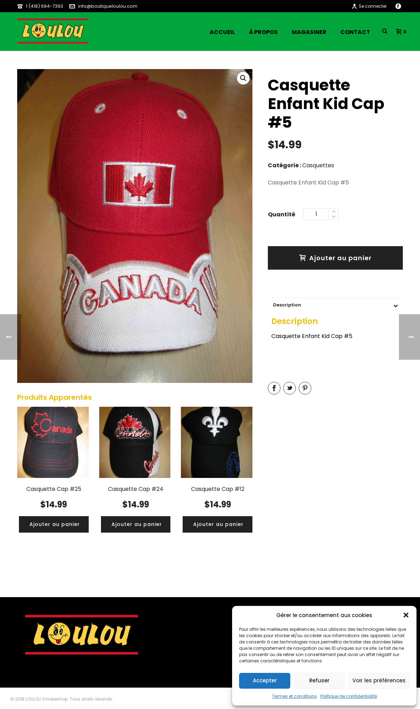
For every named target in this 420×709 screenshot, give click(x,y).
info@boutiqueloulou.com (107, 6)
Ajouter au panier (335, 258)
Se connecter (369, 6)
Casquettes (318, 165)
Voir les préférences (379, 680)
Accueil (222, 32)
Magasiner (309, 32)
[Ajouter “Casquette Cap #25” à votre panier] (54, 524)
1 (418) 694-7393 (44, 6)
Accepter (265, 680)
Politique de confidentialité (348, 696)
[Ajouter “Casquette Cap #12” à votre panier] (218, 524)
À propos (263, 32)
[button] (405, 615)
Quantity (281, 213)
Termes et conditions (294, 696)
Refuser (319, 680)
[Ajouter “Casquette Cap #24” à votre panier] (136, 524)
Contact (355, 32)
